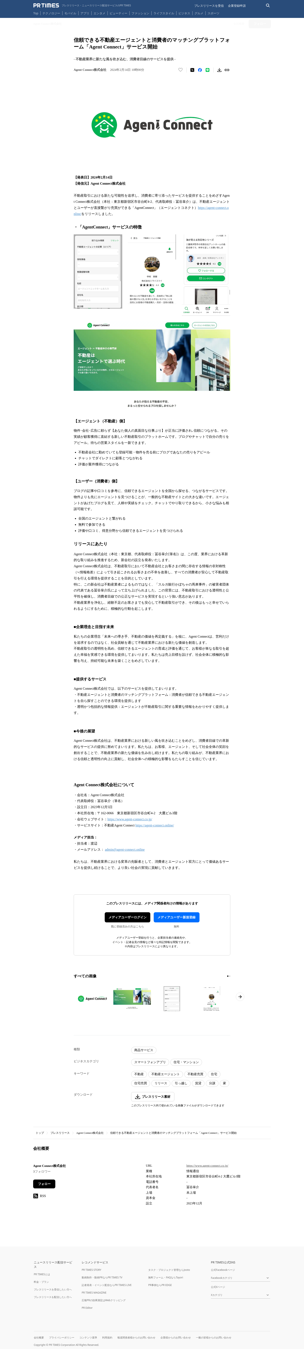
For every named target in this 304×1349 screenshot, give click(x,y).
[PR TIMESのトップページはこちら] (82, 5)
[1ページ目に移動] (227, 976)
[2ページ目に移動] (229, 976)
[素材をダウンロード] (219, 70)
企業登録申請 (237, 6)
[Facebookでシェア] (200, 70)
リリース (161, 1083)
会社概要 (39, 1337)
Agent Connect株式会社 (90, 1132)
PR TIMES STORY (91, 1270)
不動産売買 (195, 1074)
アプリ (84, 13)
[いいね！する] (180, 70)
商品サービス (143, 1050)
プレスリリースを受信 (209, 6)
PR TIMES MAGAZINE (94, 1292)
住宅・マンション (186, 1062)
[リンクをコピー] (227, 70)
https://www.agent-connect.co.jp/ (129, 819)
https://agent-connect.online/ (154, 825)
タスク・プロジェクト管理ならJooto (169, 1270)
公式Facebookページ (223, 1270)
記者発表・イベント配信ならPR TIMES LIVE (107, 1285)
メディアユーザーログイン (128, 917)
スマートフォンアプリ (150, 1062)
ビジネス (184, 13)
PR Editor (87, 1308)
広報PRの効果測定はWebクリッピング (104, 1300)
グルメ (198, 13)
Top (35, 13)
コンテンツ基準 (88, 1337)
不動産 (139, 1074)
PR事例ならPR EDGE (160, 1285)
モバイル (70, 13)
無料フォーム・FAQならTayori (165, 1277)
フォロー (44, 1184)
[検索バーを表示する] (268, 5)
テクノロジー (51, 13)
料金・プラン (41, 1282)
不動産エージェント (165, 1074)
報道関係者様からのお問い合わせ (136, 1337)
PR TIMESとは (42, 1274)
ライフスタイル (163, 13)
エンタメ (99, 13)
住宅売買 (140, 1083)
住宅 (214, 1074)
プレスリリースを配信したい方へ (53, 1297)
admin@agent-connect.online (125, 849)
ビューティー (118, 13)
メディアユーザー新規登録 (176, 917)
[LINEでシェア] (207, 70)
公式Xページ (218, 1287)
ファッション (140, 13)
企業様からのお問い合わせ (175, 1337)
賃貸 (198, 1083)
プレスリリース (60, 1132)
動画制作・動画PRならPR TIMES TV (102, 1277)
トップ (40, 1132)
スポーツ (213, 13)
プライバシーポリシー (61, 1337)
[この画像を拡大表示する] (92, 998)
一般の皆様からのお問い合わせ (213, 1337)
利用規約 (107, 1337)
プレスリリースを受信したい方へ (53, 1289)
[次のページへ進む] (240, 997)
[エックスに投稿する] (192, 70)
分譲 (212, 1083)
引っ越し (181, 1083)
